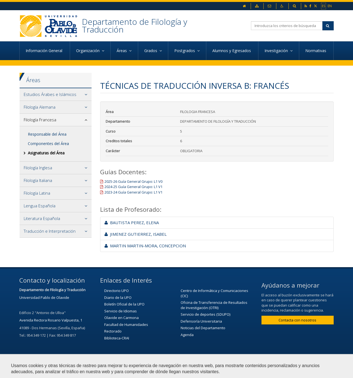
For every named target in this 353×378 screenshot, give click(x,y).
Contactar (164, 371)
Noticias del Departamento (203, 327)
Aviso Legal (193, 371)
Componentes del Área (48, 143)
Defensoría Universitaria (201, 321)
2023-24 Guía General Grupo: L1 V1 (133, 192)
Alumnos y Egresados (232, 50)
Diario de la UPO (118, 297)
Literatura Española (42, 218)
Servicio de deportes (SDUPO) (205, 314)
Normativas (316, 50)
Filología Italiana (38, 180)
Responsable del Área (47, 134)
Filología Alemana (39, 107)
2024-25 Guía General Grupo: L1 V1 (133, 186)
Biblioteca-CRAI (116, 338)
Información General (44, 50)
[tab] (56, 94)
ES (323, 5)
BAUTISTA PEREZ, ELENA (132, 222)
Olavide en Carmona (121, 317)
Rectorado (113, 331)
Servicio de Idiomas (120, 311)
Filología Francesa (40, 119)
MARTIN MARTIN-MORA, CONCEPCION (145, 245)
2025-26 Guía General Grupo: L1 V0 (133, 181)
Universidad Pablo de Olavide (44, 297)
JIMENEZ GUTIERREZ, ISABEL (136, 234)
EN (330, 5)
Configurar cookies (260, 371)
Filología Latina (37, 193)
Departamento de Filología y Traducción (134, 25)
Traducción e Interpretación (50, 231)
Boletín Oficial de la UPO (124, 304)
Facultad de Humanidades (126, 324)
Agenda (187, 334)
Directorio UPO (116, 290)
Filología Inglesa (38, 167)
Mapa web (223, 371)
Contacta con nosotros (297, 320)
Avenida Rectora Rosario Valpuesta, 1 (50, 320)
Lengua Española (39, 205)
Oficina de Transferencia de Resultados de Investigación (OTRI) (214, 305)
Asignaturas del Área (46, 153)
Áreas (33, 80)
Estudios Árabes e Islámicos (50, 94)
